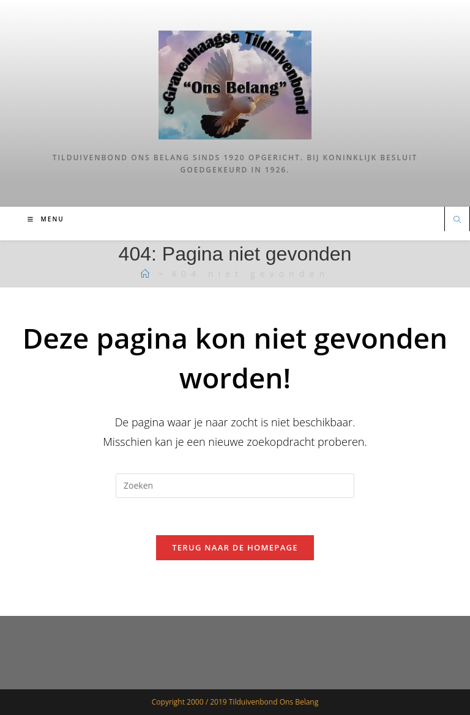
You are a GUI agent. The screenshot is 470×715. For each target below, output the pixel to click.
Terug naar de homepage (235, 547)
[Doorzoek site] (457, 220)
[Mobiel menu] (46, 219)
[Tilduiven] (147, 274)
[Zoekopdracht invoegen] (235, 485)
